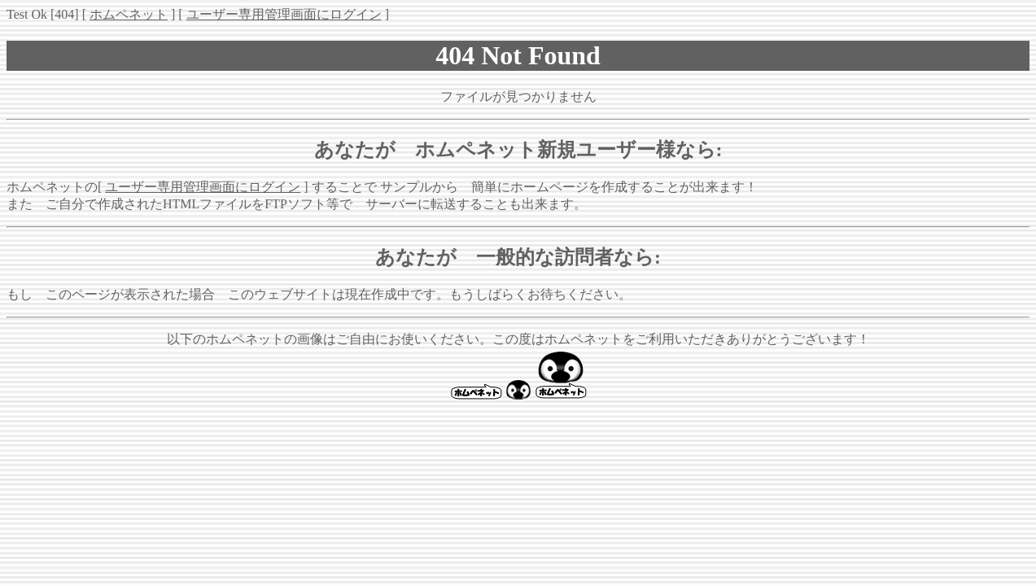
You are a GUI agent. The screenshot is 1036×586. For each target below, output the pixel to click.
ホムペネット (129, 14)
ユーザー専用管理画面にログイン (284, 14)
